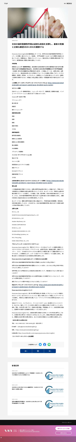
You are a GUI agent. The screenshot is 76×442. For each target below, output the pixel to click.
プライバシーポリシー (67, 422)
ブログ (6, 3)
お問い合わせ (63, 433)
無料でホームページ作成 (63, 428)
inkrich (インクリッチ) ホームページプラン (29, 431)
